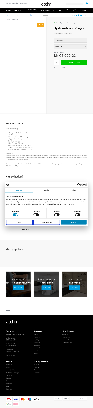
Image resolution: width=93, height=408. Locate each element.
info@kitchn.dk (11, 345)
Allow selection (46, 222)
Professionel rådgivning (18, 282)
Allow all (73, 222)
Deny (19, 222)
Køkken (36, 334)
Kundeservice (24, 3)
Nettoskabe (74, 399)
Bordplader (37, 342)
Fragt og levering (67, 342)
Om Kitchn (9, 364)
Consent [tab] (19, 190)
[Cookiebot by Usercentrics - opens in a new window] (79, 184)
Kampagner (9, 383)
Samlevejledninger (11, 370)
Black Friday (9, 389)
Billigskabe (58, 399)
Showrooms (9, 381)
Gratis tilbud (46, 282)
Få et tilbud (15, 3)
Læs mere (18, 288)
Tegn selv (8, 3)
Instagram (36, 367)
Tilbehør (36, 353)
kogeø (46, 155)
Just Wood (37, 348)
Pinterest (36, 370)
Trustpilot (8, 310)
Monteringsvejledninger (12, 373)
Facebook (36, 364)
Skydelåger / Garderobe (41, 340)
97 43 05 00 (36, 15)
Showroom (74, 282)
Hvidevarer (37, 345)
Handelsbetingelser (67, 340)
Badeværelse (37, 337)
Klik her (46, 288)
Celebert (66, 399)
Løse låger (37, 351)
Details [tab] (46, 190)
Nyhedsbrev (37, 373)
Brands (8, 367)
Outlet (7, 386)
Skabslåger (9, 378)
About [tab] (74, 190)
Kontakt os (65, 334)
